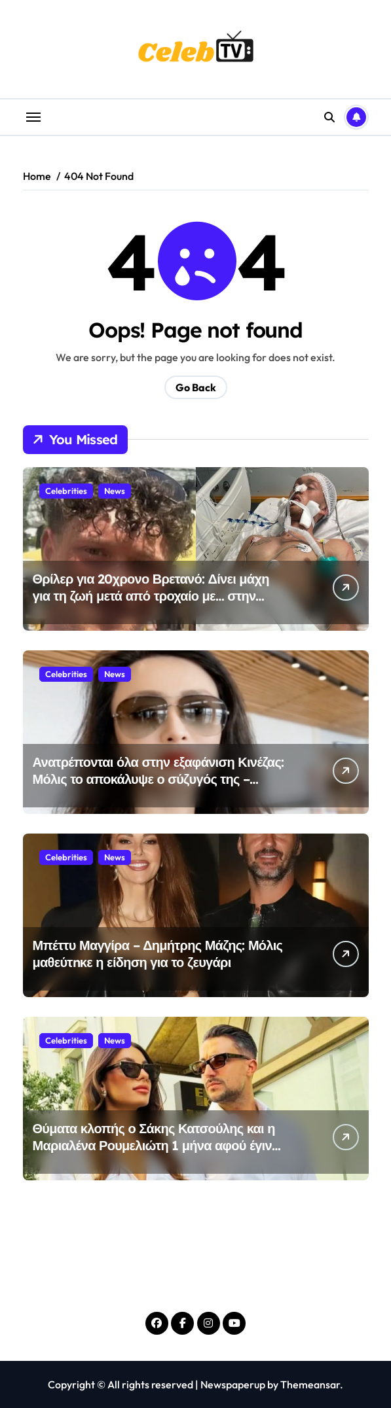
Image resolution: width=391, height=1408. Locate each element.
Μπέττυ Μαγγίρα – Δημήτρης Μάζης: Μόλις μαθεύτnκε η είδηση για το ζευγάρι (158, 953)
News (114, 490)
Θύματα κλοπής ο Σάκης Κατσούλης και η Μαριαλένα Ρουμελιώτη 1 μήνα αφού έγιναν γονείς (159, 1145)
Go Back (196, 387)
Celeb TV (196, 1283)
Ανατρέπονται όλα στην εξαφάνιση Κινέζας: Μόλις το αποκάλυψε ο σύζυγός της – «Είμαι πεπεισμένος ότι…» (158, 779)
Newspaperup (232, 1384)
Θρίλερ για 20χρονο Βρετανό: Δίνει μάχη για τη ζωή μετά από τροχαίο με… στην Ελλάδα (151, 596)
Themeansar (310, 1384)
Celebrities (66, 490)
